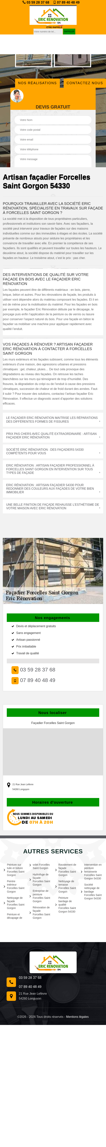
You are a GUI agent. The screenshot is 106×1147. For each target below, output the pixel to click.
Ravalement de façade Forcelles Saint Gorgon (65, 870)
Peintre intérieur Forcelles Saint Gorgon (14, 886)
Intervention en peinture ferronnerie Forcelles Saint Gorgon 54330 (91, 871)
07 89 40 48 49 (66, 2)
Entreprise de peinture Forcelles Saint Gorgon (40, 896)
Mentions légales (77, 1016)
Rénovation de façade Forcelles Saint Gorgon (40, 912)
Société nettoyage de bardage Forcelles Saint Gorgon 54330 (91, 891)
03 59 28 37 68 (36, 2)
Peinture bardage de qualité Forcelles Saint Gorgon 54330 (65, 904)
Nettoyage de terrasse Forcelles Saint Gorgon (65, 886)
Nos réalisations (37, 83)
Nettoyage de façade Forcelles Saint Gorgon (14, 903)
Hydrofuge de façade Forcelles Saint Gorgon (40, 879)
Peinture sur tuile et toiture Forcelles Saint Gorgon (14, 870)
